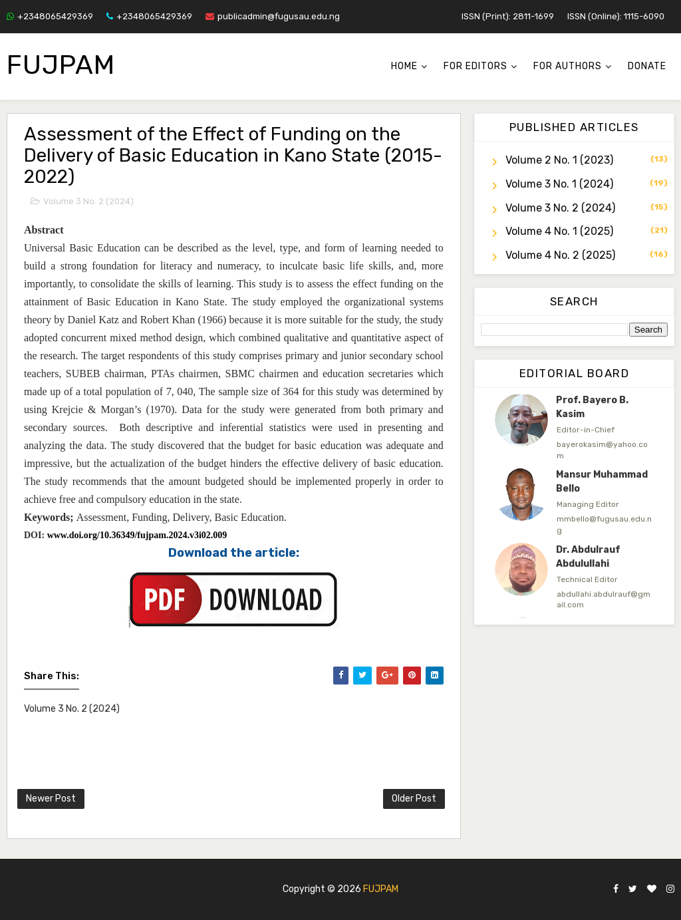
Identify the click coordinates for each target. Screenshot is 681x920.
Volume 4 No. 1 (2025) (559, 231)
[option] (574, 427)
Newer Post (51, 798)
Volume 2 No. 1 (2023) (559, 160)
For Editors (475, 66)
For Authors (567, 66)
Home (404, 66)
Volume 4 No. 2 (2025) (560, 255)
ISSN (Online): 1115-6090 (615, 16)
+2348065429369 (50, 16)
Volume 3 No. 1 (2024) (559, 184)
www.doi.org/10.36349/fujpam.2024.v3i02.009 (137, 535)
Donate (647, 66)
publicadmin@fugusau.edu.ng (272, 16)
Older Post (414, 798)
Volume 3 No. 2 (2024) (88, 201)
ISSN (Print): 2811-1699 (508, 16)
